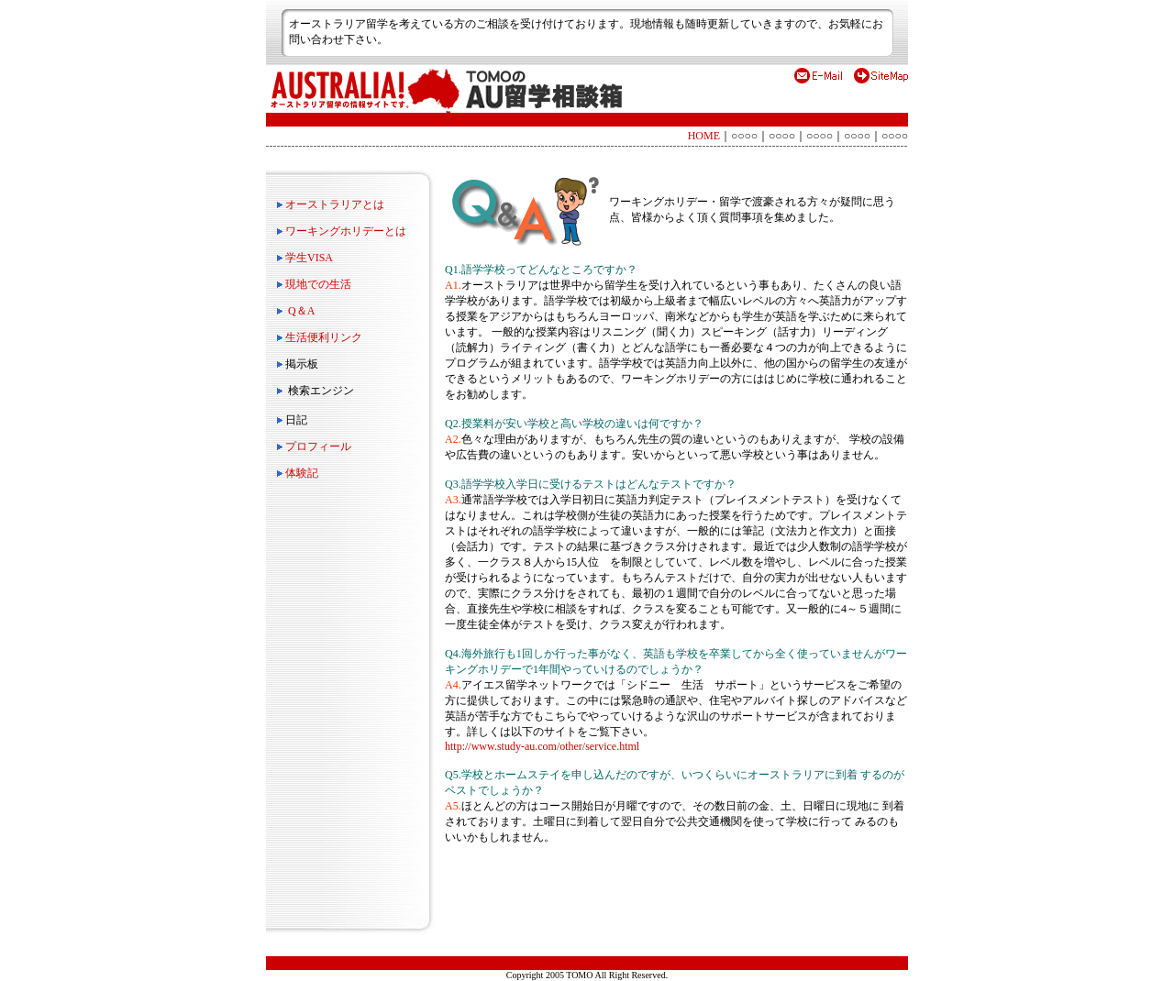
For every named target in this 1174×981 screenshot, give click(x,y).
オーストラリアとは (334, 204)
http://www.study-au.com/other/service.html (542, 746)
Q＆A (301, 310)
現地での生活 (318, 284)
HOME (704, 135)
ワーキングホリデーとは (345, 231)
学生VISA (309, 257)
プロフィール (318, 446)
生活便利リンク (323, 337)
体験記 (301, 473)
